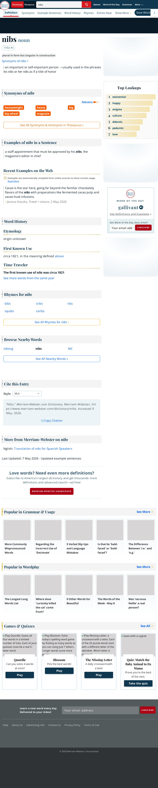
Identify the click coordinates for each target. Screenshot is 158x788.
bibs (8, 304)
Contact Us (55, 724)
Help (6, 724)
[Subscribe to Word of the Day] (122, 228)
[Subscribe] (148, 709)
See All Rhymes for (51, 322)
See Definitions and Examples (129, 214)
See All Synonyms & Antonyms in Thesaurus (50, 125)
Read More (13, 181)
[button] (139, 4)
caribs (40, 311)
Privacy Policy (73, 724)
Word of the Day (111, 4)
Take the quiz (138, 683)
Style (7, 394)
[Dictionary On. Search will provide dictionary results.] (23, 4)
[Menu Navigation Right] (154, 13)
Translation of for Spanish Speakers (43, 449)
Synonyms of (15, 61)
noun (24, 40)
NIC (70, 349)
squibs (9, 311)
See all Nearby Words (51, 359)
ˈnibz (9, 48)
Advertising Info (36, 724)
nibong (8, 349)
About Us (18, 724)
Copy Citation (52, 420)
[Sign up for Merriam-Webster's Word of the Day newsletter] (100, 710)
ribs (70, 304)
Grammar (127, 4)
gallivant (128, 207)
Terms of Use (91, 724)
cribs (39, 304)
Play (20, 675)
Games (96, 4)
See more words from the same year (28, 278)
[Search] (63, 4)
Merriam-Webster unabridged (51, 491)
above (59, 256)
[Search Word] (86, 4)
